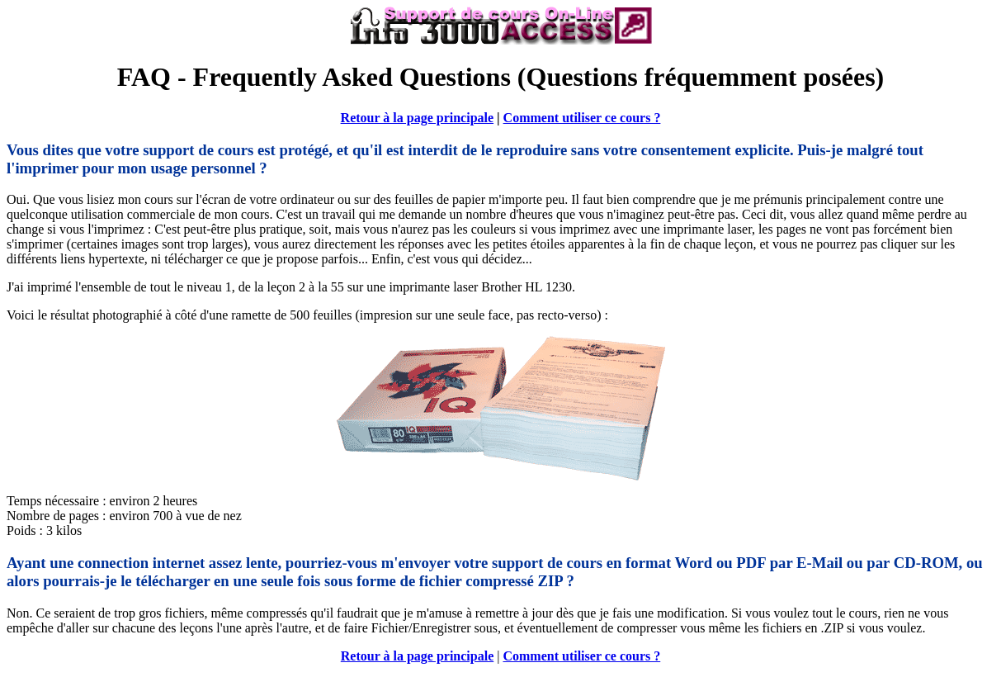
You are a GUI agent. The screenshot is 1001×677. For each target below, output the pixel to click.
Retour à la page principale (417, 118)
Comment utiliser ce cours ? (582, 118)
